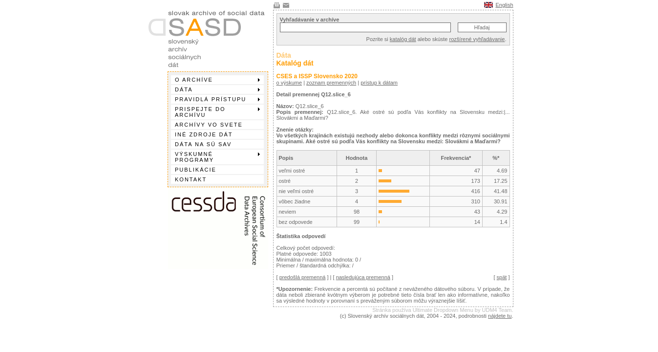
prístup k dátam (379, 83)
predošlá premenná (302, 277)
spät (502, 277)
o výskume (289, 83)
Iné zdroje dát (204, 134)
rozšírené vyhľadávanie (477, 39)
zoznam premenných (331, 83)
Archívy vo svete (209, 125)
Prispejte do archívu (217, 112)
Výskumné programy (217, 157)
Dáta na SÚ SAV (203, 144)
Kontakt (191, 179)
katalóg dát (403, 39)
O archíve (217, 80)
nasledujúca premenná (363, 277)
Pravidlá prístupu (217, 99)
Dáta (217, 89)
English (504, 5)
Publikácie (195, 170)
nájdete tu (499, 316)
